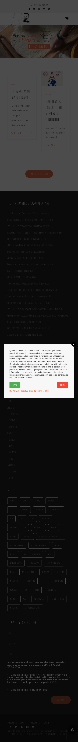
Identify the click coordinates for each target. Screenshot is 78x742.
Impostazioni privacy (26, 391)
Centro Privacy (14, 391)
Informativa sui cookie (41, 391)
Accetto (15, 385)
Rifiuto (62, 385)
